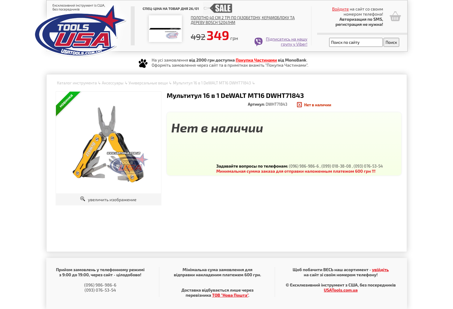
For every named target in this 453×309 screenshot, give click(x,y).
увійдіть (380, 269)
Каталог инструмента (77, 82)
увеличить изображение (108, 199)
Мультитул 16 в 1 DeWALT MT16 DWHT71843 (212, 82)
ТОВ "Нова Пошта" (230, 295)
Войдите (340, 8)
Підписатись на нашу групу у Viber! (287, 41)
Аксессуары (113, 82)
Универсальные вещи (148, 82)
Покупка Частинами (256, 59)
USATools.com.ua (340, 289)
